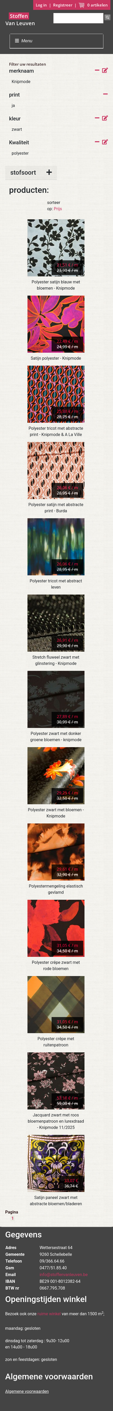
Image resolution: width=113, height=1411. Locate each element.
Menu (23, 40)
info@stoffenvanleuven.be (64, 1274)
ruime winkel (49, 1313)
